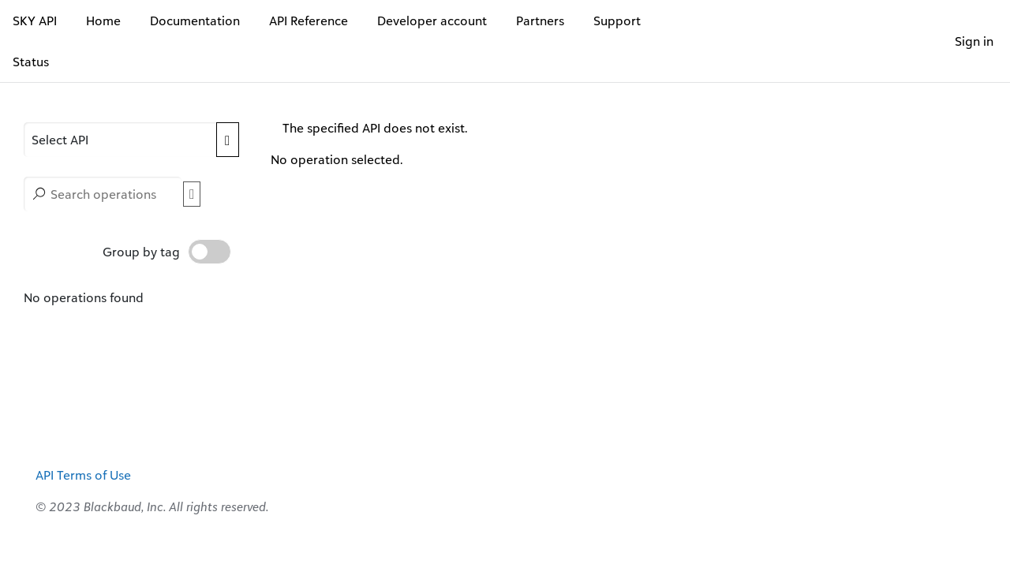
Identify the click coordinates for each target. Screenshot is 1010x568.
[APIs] (131, 139)
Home (103, 20)
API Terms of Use (83, 475)
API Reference (308, 20)
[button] (120, 139)
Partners (540, 20)
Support (617, 20)
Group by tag (167, 251)
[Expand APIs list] (227, 139)
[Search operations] (102, 194)
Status (31, 61)
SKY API (35, 20)
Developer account (432, 20)
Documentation (195, 20)
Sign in (974, 41)
